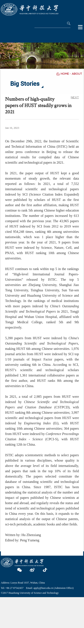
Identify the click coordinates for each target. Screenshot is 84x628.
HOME (65, 73)
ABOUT (77, 73)
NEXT (75, 97)
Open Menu (80, 27)
